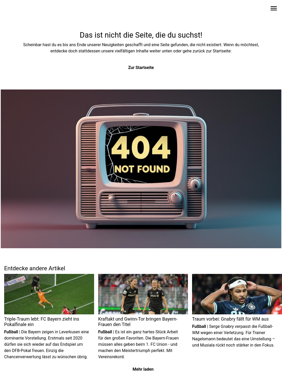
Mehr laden (143, 369)
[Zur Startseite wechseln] (16, 9)
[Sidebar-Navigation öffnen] (274, 9)
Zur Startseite (141, 67)
